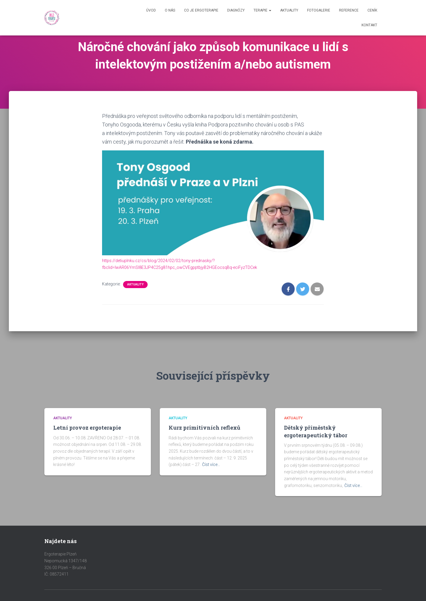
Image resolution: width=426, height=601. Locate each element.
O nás (170, 10)
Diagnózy (236, 10)
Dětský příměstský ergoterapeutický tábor (315, 431)
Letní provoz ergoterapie (87, 427)
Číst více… (211, 464)
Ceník (372, 10)
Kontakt (369, 25)
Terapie (262, 10)
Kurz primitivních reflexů (204, 427)
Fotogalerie (318, 10)
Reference (349, 10)
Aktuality (289, 10)
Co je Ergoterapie (201, 10)
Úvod (151, 10)
